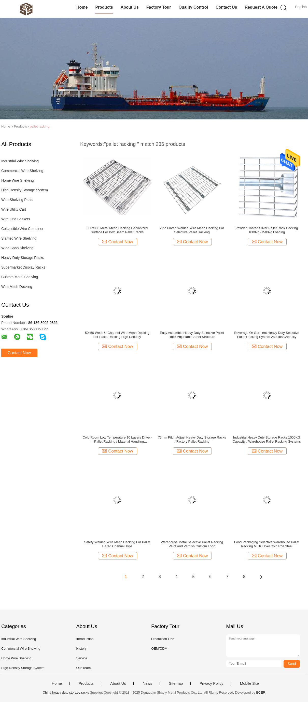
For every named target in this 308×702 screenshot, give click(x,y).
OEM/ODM (159, 648)
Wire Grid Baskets (15, 219)
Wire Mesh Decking (16, 287)
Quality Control (193, 7)
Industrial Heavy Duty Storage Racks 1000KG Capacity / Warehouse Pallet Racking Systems (267, 439)
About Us (130, 7)
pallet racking (39, 126)
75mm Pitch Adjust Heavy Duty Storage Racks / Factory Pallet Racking (192, 439)
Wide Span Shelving (17, 248)
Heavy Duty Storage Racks (22, 258)
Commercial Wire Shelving (22, 171)
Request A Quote (261, 7)
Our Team (83, 668)
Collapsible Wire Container (22, 229)
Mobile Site (249, 683)
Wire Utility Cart (13, 209)
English (301, 7)
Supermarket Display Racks (23, 267)
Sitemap (176, 683)
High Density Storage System (24, 190)
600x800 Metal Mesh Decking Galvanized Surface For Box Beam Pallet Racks (117, 230)
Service (81, 658)
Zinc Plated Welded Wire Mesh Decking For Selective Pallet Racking (192, 230)
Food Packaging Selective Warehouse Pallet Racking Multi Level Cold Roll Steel (266, 544)
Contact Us (226, 7)
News (147, 683)
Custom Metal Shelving (19, 277)
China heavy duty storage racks (66, 692)
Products (104, 7)
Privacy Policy (211, 683)
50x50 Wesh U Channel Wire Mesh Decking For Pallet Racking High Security (117, 335)
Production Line (162, 639)
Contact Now (19, 353)
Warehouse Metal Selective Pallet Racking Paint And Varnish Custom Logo (192, 544)
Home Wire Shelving (17, 180)
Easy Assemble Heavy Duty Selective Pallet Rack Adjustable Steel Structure (192, 335)
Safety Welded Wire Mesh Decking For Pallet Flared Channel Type (117, 544)
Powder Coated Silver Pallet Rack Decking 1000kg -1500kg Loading (266, 230)
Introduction (84, 639)
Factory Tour (158, 7)
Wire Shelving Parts (17, 200)
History (81, 648)
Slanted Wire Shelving (18, 238)
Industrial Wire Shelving (20, 161)
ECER (260, 692)
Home (82, 7)
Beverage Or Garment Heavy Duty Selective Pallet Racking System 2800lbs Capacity (266, 335)
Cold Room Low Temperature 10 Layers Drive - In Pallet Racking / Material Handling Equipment (117, 439)
